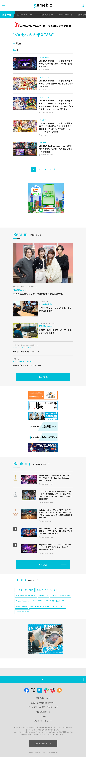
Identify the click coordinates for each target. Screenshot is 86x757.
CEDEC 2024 (43, 595)
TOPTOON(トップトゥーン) (26, 595)
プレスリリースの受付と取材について (43, 707)
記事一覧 (6, 14)
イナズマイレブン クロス (24, 590)
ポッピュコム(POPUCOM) (61, 595)
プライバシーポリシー (43, 720)
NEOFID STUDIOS (22, 612)
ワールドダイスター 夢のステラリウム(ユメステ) (47, 606)
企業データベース (25, 14)
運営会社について (43, 698)
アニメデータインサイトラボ (47, 590)
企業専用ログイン (43, 743)
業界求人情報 (46, 14)
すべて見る (43, 377)
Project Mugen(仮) (23, 601)
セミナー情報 (65, 14)
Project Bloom (21, 606)
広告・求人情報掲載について (43, 702)
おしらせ (43, 716)
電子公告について (43, 711)
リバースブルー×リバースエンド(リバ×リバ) (49, 601)
